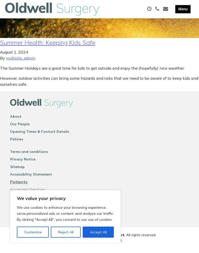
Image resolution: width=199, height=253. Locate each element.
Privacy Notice (22, 164)
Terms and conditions (29, 157)
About (15, 122)
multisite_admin (20, 63)
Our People (20, 129)
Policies (16, 144)
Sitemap (17, 172)
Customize (33, 232)
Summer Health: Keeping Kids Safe (47, 48)
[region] (65, 216)
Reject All (66, 232)
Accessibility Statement (31, 180)
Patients (19, 187)
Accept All (98, 232)
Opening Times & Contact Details (39, 137)
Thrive (117, 245)
